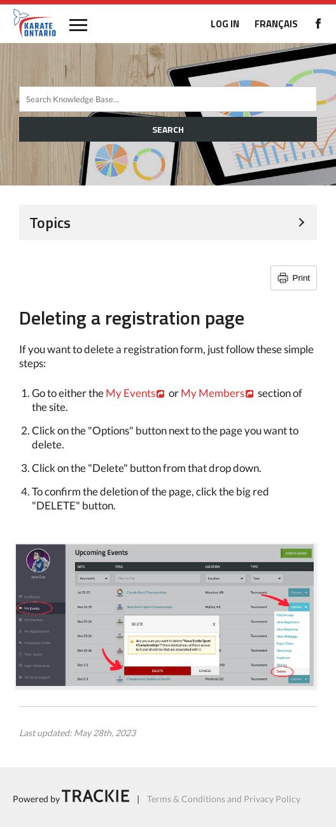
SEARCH (168, 129)
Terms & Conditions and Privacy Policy (223, 798)
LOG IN (225, 24)
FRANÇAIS (276, 24)
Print (301, 278)
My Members (212, 393)
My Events (130, 393)
